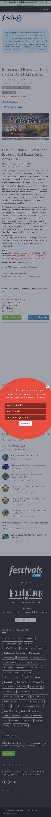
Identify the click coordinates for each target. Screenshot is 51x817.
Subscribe (25, 423)
